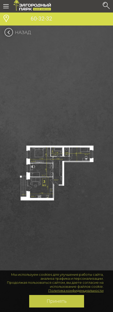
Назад (19, 32)
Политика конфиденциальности (76, 290)
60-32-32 (32, 19)
